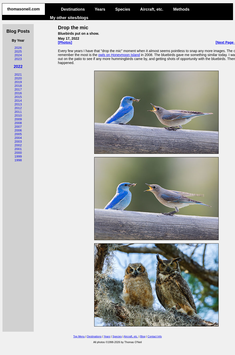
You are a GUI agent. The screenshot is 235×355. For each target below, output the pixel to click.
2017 (18, 89)
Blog (142, 336)
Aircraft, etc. (151, 9)
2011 (18, 112)
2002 (18, 145)
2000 (18, 153)
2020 (18, 78)
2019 (18, 82)
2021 (18, 74)
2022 (18, 67)
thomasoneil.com (23, 9)
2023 (18, 59)
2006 (18, 130)
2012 (18, 108)
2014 (18, 100)
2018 (18, 86)
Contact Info (154, 336)
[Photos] (65, 42)
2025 (18, 51)
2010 (18, 115)
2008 (18, 123)
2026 (18, 48)
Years (100, 9)
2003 (18, 141)
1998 (18, 160)
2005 (18, 134)
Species (122, 9)
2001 (18, 149)
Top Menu (79, 336)
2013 (18, 104)
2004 (18, 138)
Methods (181, 9)
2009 (18, 119)
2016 (18, 93)
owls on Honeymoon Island (119, 55)
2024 (18, 55)
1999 (18, 156)
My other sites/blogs (69, 18)
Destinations (73, 9)
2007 (18, 127)
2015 (18, 97)
